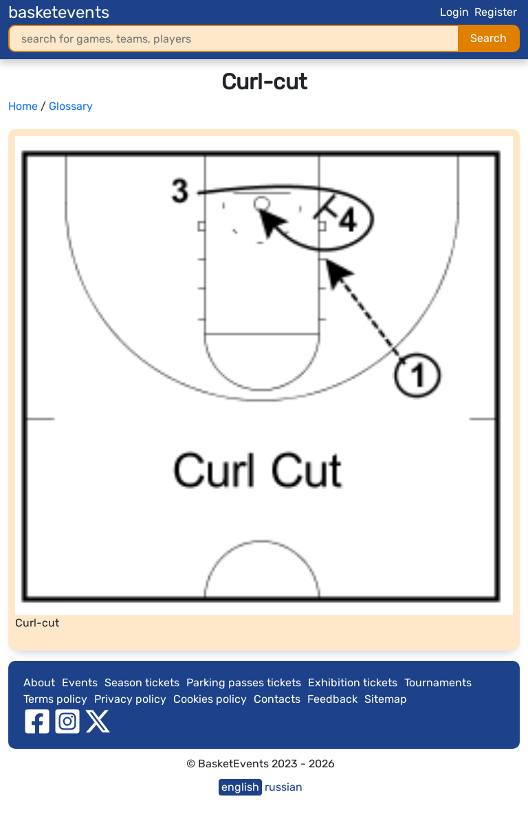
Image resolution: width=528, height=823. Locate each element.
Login (454, 12)
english (240, 786)
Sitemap (385, 699)
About (39, 682)
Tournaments (438, 682)
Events (80, 682)
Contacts (277, 699)
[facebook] (37, 720)
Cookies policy (210, 699)
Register (495, 12)
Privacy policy (130, 699)
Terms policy (55, 699)
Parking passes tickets (243, 682)
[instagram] (67, 720)
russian (283, 786)
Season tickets (141, 682)
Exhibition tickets (352, 682)
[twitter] (97, 720)
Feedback (332, 699)
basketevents (58, 12)
